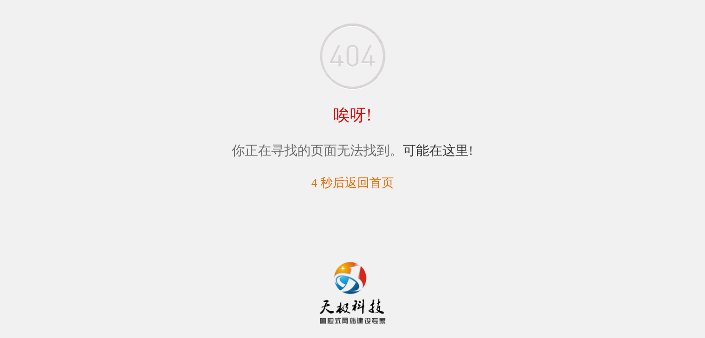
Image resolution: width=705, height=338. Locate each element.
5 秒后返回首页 (352, 183)
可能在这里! (438, 150)
